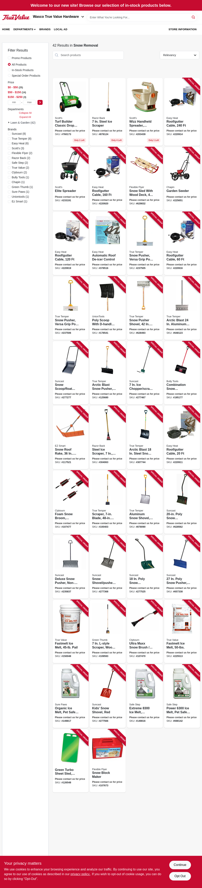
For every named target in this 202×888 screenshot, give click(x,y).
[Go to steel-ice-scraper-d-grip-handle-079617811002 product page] (108, 437)
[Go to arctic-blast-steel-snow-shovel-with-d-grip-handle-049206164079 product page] (145, 437)
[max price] (29, 102)
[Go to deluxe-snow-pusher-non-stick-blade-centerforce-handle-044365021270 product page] (71, 567)
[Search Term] (142, 17)
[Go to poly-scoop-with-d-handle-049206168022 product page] (108, 308)
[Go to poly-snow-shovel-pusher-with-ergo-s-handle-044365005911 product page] (145, 567)
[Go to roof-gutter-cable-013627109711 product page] (182, 243)
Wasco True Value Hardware (58, 17)
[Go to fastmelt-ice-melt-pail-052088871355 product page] (71, 631)
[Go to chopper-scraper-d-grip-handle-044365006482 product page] (145, 373)
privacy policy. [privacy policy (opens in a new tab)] (80, 874)
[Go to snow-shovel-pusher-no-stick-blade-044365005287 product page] (108, 567)
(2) (22, 153)
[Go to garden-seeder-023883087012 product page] (182, 178)
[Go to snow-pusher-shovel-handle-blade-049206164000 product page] (145, 308)
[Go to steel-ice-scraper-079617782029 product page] (108, 112)
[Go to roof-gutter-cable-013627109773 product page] (182, 112)
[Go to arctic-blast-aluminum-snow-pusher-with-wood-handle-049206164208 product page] (182, 308)
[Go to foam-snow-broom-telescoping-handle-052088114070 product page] (71, 502)
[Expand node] (9, 122)
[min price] (14, 102)
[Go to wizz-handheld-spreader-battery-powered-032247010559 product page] (145, 112)
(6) (20, 143)
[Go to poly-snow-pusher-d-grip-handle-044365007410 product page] (182, 567)
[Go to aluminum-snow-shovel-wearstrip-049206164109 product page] (145, 502)
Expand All (25, 117)
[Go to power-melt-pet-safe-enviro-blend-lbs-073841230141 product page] (182, 696)
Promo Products (22, 58)
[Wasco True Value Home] (16, 17)
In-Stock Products (23, 70)
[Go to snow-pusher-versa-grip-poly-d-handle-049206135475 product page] (145, 243)
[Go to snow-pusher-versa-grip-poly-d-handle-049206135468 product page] (71, 308)
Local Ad (60, 29)
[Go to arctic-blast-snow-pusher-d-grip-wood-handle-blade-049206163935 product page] (108, 373)
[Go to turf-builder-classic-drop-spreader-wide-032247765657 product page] (71, 112)
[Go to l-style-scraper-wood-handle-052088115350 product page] (108, 631)
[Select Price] (40, 102)
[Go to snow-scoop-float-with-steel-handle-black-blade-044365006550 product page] (71, 373)
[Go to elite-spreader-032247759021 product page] (71, 178)
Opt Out (179, 876)
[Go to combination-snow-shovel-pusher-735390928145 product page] (182, 373)
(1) (20, 177)
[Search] (193, 17)
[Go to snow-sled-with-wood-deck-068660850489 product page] (145, 178)
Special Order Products (26, 76)
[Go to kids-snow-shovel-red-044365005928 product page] (108, 696)
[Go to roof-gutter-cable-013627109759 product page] (108, 178)
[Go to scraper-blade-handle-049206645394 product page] (108, 502)
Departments (23, 29)
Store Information (182, 29)
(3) (18, 148)
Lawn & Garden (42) (23, 122)
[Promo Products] (9, 57)
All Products (19, 65)
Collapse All (25, 113)
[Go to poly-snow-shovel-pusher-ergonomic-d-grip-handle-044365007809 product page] (182, 502)
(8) (19, 133)
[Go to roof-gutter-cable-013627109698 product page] (182, 437)
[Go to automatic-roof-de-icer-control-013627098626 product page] (108, 243)
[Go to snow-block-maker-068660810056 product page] (108, 761)
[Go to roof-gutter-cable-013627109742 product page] (71, 243)
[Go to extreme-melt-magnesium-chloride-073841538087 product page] (145, 696)
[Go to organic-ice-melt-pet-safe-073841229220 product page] (71, 696)
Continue (180, 864)
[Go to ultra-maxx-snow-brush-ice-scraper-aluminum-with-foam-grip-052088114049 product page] (145, 631)
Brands (45, 29)
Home (6, 29)
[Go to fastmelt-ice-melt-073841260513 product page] (182, 631)
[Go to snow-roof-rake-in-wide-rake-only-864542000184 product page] (71, 437)
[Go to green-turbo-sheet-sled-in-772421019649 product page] (71, 761)
